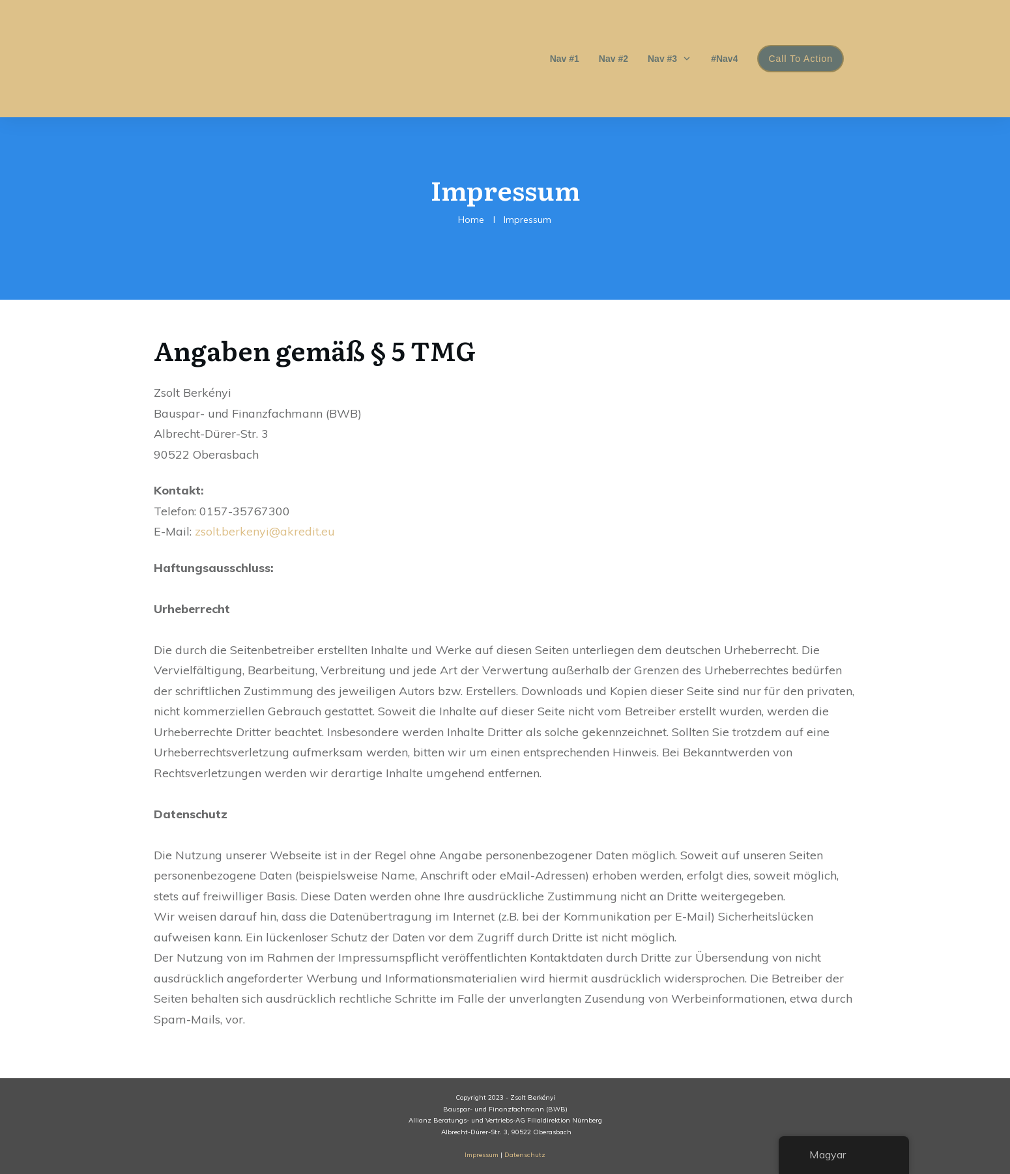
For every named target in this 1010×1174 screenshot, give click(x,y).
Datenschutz (524, 1155)
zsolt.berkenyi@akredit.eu (265, 531)
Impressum (481, 1155)
